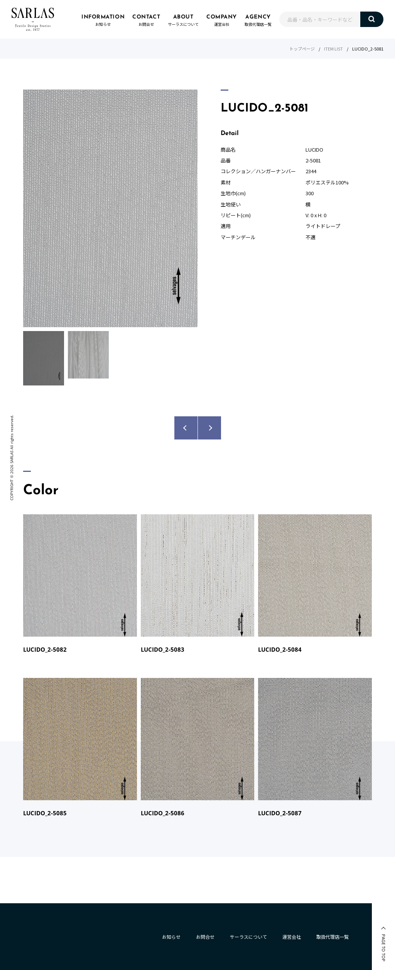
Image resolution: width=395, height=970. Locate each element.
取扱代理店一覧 (332, 936)
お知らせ (171, 936)
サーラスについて (248, 936)
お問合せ (205, 936)
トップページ (302, 48)
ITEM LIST (333, 48)
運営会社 (291, 936)
